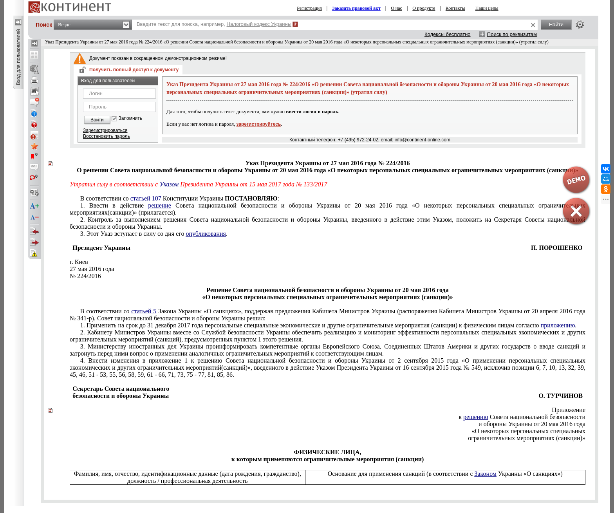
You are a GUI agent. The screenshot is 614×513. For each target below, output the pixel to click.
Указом (169, 184)
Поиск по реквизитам (512, 34)
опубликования (206, 233)
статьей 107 (145, 198)
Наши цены (486, 8)
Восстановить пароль (106, 136)
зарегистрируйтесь (259, 124)
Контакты (455, 8)
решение (159, 205)
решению (475, 417)
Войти (97, 120)
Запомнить (130, 118)
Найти (556, 24)
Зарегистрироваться (105, 130)
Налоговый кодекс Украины (259, 24)
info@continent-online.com (422, 140)
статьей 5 (143, 311)
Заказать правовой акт (356, 8)
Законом (485, 473)
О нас (396, 8)
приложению (558, 325)
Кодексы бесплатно (447, 34)
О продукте (423, 8)
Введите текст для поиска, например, (214, 24)
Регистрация (309, 8)
